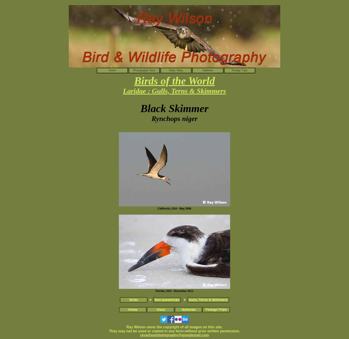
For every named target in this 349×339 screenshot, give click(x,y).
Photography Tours (144, 70)
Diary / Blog (176, 70)
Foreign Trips (239, 70)
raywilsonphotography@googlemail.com (174, 335)
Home (112, 70)
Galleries (208, 70)
